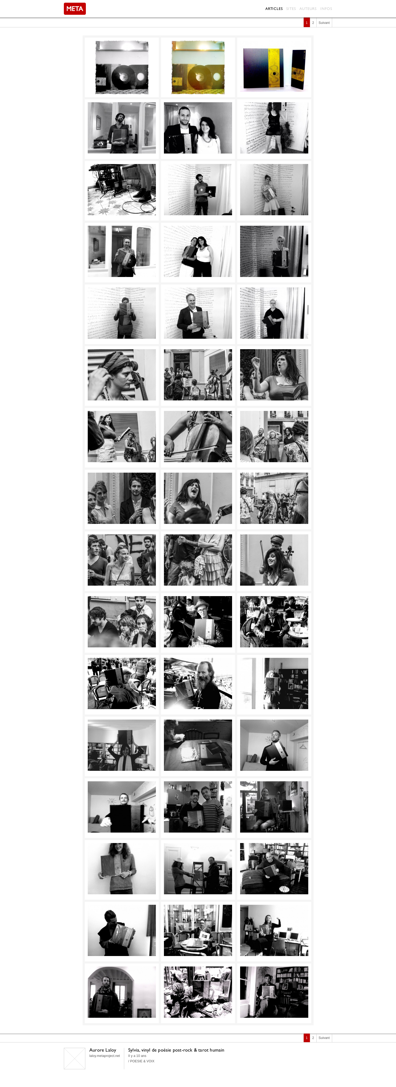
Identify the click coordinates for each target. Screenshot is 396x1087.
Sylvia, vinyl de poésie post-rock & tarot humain (176, 1050)
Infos (326, 8)
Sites (291, 8)
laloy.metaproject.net (104, 1056)
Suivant (324, 23)
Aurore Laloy (102, 1050)
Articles (274, 8)
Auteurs (308, 8)
